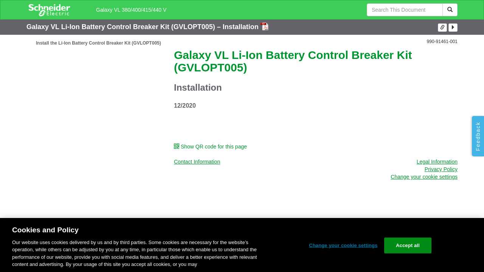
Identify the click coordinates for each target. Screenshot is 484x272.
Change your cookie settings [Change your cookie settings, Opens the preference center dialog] (343, 245)
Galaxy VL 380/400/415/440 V (131, 10)
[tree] (94, 43)
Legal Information (437, 162)
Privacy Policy (441, 169)
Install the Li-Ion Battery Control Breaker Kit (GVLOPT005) (98, 43)
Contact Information (197, 162)
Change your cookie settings (424, 177)
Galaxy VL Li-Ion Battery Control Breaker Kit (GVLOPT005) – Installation (143, 27)
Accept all (408, 245)
